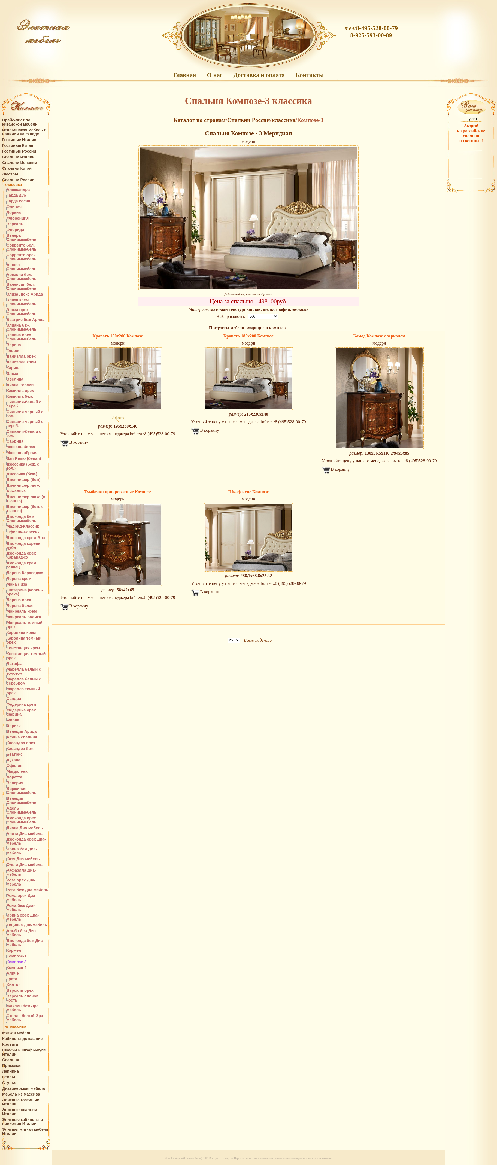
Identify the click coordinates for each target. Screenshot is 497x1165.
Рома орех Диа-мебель (22, 898)
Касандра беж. (21, 749)
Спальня (10, 1060)
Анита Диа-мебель (25, 834)
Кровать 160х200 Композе (118, 336)
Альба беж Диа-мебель (22, 933)
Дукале (13, 760)
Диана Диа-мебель (25, 828)
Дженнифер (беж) (23, 480)
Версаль (15, 224)
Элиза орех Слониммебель (22, 312)
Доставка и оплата (259, 75)
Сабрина (15, 441)
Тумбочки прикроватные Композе (117, 491)
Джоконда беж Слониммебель (22, 519)
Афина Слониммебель (22, 267)
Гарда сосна (18, 201)
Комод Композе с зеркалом (379, 336)
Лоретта (14, 777)
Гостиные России (19, 151)
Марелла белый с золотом (24, 671)
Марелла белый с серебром (24, 681)
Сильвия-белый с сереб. (24, 404)
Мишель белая (21, 447)
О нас (214, 75)
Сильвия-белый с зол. (24, 434)
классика (13, 185)
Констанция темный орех (26, 656)
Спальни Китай (17, 168)
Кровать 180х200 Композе (248, 336)
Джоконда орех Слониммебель (22, 820)
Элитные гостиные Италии (20, 1102)
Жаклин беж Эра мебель (22, 1008)
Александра (18, 190)
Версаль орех (20, 990)
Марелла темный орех (23, 691)
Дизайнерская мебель (23, 1089)
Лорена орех (19, 600)
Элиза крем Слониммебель (22, 302)
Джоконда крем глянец (21, 565)
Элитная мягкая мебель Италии (25, 1131)
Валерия (15, 783)
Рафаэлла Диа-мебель (21, 872)
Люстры (10, 174)
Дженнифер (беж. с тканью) (25, 509)
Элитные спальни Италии (19, 1112)
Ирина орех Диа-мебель (23, 917)
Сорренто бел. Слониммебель (22, 247)
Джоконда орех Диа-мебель (26, 841)
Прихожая (12, 1066)
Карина (13, 368)
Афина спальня (22, 737)
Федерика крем (21, 704)
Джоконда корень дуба (24, 546)
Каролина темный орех (24, 640)
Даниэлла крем (21, 362)
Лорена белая (20, 606)
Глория (13, 351)
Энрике (14, 726)
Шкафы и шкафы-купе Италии (24, 1052)
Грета (12, 979)
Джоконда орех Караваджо (21, 555)
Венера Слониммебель (22, 237)
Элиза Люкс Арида (25, 294)
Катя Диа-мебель (23, 859)
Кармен (14, 950)
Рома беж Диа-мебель (21, 908)
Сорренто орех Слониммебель (22, 257)
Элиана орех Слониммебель (22, 337)
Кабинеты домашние (22, 1039)
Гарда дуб (16, 195)
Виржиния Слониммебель (22, 791)
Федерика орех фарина (21, 712)
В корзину (78, 442)
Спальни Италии (18, 157)
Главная (184, 75)
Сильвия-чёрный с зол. (25, 414)
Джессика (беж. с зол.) (23, 466)
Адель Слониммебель (22, 810)
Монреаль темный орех (25, 625)
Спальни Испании (19, 163)
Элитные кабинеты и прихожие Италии (22, 1122)
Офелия (14, 766)
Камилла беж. (20, 396)
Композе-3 (16, 962)
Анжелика (16, 491)
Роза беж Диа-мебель (27, 890)
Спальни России (18, 180)
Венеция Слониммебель (22, 800)
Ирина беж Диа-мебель (22, 851)
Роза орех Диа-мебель (21, 882)
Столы (8, 1077)
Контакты (310, 75)
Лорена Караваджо (25, 573)
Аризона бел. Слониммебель (22, 277)
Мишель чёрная (22, 453)
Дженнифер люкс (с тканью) (26, 499)
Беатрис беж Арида (25, 320)
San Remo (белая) (24, 459)
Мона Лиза (17, 584)
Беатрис (15, 754)
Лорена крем (19, 579)
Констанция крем (23, 648)
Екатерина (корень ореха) (25, 592)
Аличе (13, 973)
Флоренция (18, 218)
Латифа (14, 664)
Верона (14, 345)
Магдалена (17, 771)
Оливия (14, 207)
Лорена (14, 213)
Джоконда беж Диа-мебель (25, 943)
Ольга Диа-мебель (25, 865)
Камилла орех (20, 391)
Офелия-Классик (23, 532)
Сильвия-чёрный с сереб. (25, 424)
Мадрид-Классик (23, 526)
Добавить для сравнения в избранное (248, 294)
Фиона (13, 720)
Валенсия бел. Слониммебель (22, 286)
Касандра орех (21, 743)
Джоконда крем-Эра (26, 538)
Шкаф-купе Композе (248, 491)
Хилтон (14, 985)
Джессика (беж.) (22, 474)
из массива (15, 1026)
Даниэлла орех (21, 356)
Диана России (20, 385)
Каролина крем (21, 633)
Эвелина (15, 379)
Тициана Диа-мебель (27, 925)
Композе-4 (16, 968)
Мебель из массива (21, 1094)
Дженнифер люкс (23, 485)
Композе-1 (16, 956)
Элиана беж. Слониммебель (22, 327)
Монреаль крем (22, 611)
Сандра (14, 699)
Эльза (12, 374)
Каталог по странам (200, 120)
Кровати (10, 1044)
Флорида (15, 230)
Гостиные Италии (19, 140)
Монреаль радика (24, 617)
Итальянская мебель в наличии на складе (24, 132)
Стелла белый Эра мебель (25, 1018)
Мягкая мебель (16, 1033)
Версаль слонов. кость (23, 998)
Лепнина (10, 1071)
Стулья (9, 1083)
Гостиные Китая (17, 146)
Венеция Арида (22, 731)
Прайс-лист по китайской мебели (20, 122)
